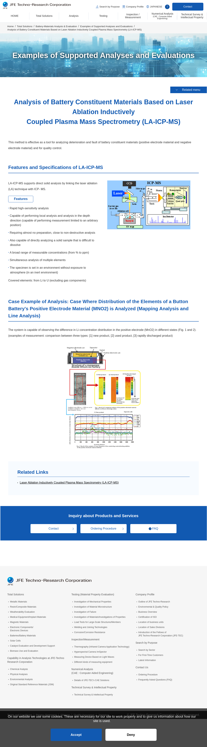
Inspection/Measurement (85, 637)
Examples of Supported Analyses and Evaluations (106, 26)
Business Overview (147, 610)
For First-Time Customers (150, 653)
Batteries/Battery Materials (23, 633)
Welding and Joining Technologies (90, 625)
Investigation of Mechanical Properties (92, 599)
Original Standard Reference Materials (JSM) (32, 682)
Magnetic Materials (19, 620)
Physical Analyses (19, 672)
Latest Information (147, 658)
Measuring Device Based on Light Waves (94, 655)
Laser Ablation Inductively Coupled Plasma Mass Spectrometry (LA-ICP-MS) (69, 480)
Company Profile (135, 6)
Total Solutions (25, 26)
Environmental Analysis (21, 677)
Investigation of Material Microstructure (93, 605)
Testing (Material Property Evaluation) (92, 592)
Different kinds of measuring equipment (93, 660)
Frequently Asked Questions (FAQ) (155, 677)
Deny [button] (131, 733)
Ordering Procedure (103, 526)
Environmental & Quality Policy (153, 605)
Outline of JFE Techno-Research (154, 599)
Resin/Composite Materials (23, 605)
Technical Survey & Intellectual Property (94, 685)
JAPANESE (156, 6)
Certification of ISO (147, 615)
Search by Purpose (109, 6)
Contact (187, 6)
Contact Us (142, 665)
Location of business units (151, 620)
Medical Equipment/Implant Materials (28, 615)
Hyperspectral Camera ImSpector (90, 650)
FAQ (156, 526)
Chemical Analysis (19, 667)
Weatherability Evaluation (22, 610)
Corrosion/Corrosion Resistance (89, 630)
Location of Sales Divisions (151, 625)
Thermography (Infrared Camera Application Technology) (101, 644)
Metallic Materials (18, 599)
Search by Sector (146, 648)
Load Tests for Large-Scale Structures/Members (97, 620)
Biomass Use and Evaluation (24, 649)
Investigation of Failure (85, 610)
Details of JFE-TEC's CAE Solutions (91, 678)
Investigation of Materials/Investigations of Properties (100, 615)
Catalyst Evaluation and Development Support (32, 644)
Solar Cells (15, 638)
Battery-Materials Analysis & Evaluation (56, 26)
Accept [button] (76, 733)
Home (10, 26)
